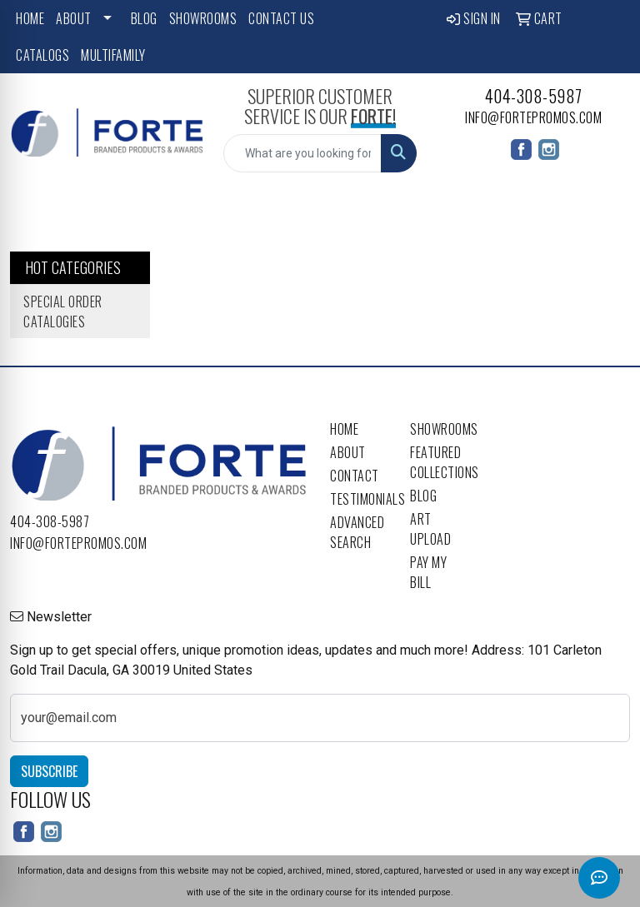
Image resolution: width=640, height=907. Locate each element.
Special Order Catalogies (62, 311)
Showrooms (203, 18)
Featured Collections (440, 462)
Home (30, 18)
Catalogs (42, 55)
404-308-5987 (533, 95)
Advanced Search (357, 532)
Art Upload (430, 529)
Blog (144, 18)
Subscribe (49, 771)
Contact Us (281, 18)
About (74, 18)
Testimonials (360, 499)
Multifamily (113, 55)
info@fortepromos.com (533, 117)
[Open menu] (606, 210)
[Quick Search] (302, 153)
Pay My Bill (428, 572)
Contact (354, 476)
